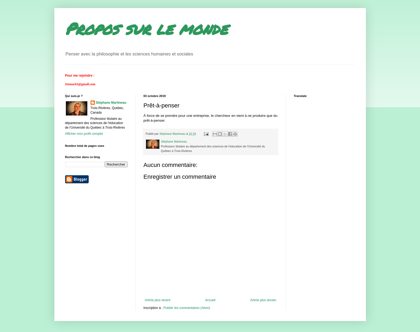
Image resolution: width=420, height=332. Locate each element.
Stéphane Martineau (111, 103)
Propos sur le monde (146, 28)
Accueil (210, 300)
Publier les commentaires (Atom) (186, 308)
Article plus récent (157, 300)
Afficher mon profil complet (84, 134)
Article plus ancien (263, 300)
